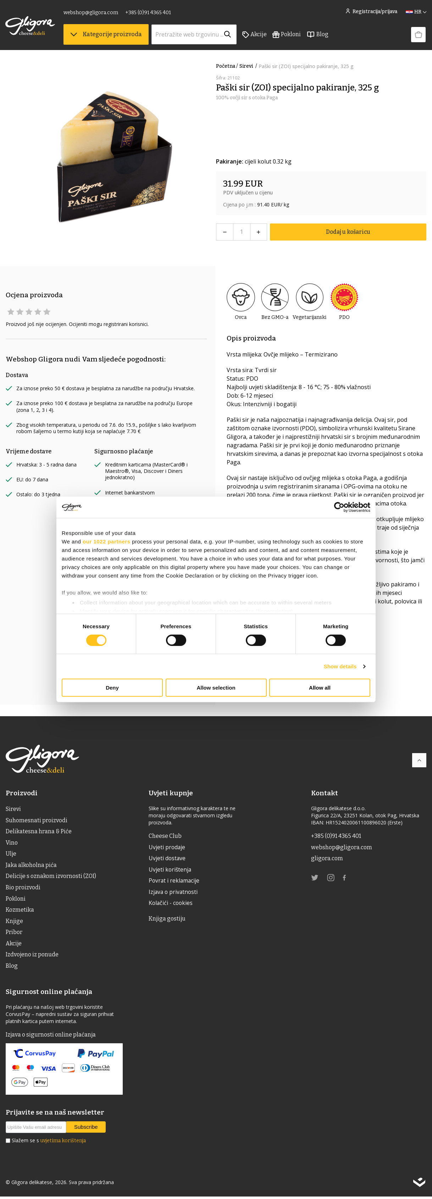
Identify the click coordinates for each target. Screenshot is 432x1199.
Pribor (14, 933)
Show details (340, 666)
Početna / (227, 66)
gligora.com (327, 858)
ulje (11, 854)
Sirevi (249, 66)
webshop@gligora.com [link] (91, 13)
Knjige (14, 922)
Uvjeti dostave (168, 859)
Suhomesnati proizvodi (36, 820)
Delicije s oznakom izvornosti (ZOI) (51, 877)
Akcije (255, 35)
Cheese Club (165, 836)
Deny (112, 688)
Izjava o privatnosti (174, 893)
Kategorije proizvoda (106, 35)
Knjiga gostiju (168, 919)
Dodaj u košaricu (348, 231)
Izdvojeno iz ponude (32, 956)
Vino (12, 843)
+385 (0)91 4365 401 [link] (148, 13)
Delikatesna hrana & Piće (38, 831)
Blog (318, 36)
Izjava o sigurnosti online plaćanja (51, 1037)
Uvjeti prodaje (167, 847)
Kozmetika (20, 911)
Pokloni (287, 35)
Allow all (320, 688)
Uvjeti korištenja (171, 870)
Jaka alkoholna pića (31, 865)
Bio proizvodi (23, 888)
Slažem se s (49, 1143)
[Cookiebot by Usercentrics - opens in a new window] (339, 507)
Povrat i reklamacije (175, 881)
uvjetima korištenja (63, 1143)
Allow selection (215, 688)
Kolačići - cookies (171, 904)
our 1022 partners (106, 541)
